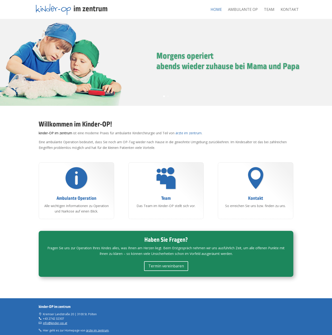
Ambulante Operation (76, 198)
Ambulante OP (243, 10)
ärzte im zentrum (188, 133)
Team (269, 10)
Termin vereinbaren (166, 266)
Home (216, 10)
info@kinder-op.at (55, 323)
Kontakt (290, 10)
